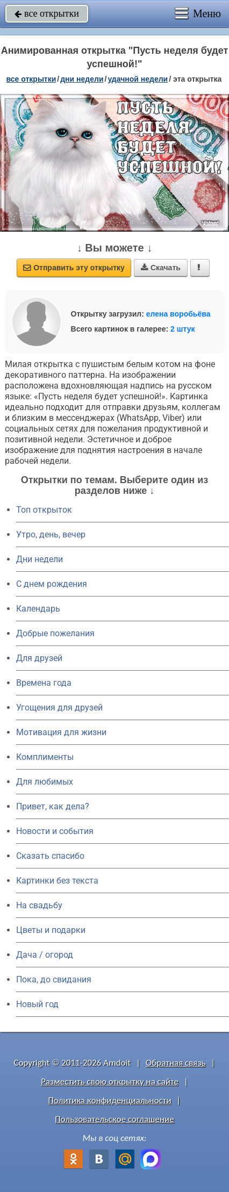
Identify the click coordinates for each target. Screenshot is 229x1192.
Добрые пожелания (55, 633)
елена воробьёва (178, 314)
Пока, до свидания (53, 979)
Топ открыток (44, 510)
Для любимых (44, 782)
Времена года (43, 683)
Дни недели (39, 559)
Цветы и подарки (50, 930)
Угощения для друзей (59, 707)
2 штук (182, 329)
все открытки (47, 13)
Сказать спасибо (50, 856)
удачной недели (138, 79)
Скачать (161, 267)
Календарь (38, 609)
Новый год (37, 1004)
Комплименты (45, 757)
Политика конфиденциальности (109, 1100)
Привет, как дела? (52, 806)
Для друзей (39, 658)
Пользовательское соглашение (114, 1119)
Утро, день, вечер (50, 534)
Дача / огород (44, 955)
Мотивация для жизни (61, 732)
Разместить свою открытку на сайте (109, 1081)
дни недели (81, 79)
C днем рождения (51, 584)
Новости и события (55, 831)
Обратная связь (176, 1062)
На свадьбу (39, 905)
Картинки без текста (57, 880)
